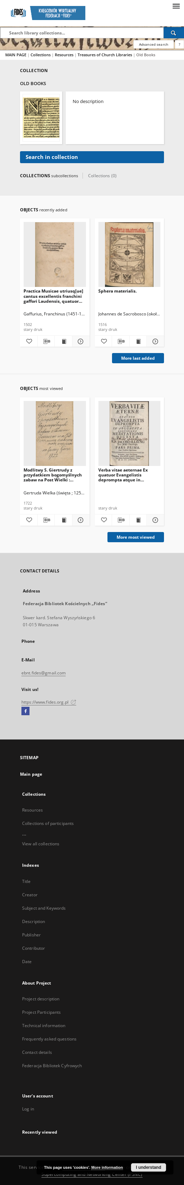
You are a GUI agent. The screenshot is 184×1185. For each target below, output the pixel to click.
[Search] (174, 32)
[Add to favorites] (28, 341)
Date (27, 962)
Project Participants (41, 1012)
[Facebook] (25, 711)
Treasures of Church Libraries (105, 54)
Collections (41, 54)
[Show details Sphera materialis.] (154, 341)
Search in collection (52, 157)
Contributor (33, 948)
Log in (28, 1109)
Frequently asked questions (49, 1039)
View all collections (40, 844)
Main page (31, 774)
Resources (64, 54)
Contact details (37, 1052)
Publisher (31, 935)
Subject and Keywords (44, 908)
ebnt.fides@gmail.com (43, 673)
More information (107, 1167)
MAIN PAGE (15, 54)
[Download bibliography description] (46, 341)
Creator (30, 895)
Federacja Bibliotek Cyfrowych (52, 1066)
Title (26, 881)
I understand (148, 1167)
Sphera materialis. (117, 291)
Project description (40, 999)
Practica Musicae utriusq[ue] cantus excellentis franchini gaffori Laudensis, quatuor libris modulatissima (53, 296)
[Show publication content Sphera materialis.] (138, 341)
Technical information (44, 1026)
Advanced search (153, 44)
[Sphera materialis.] (129, 254)
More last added (138, 358)
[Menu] (176, 5)
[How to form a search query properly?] (179, 44)
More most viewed (136, 537)
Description (33, 921)
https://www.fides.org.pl (48, 702)
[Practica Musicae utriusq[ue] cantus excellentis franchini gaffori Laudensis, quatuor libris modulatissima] (55, 254)
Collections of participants (48, 823)
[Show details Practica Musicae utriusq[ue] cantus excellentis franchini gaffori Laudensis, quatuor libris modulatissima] (79, 341)
